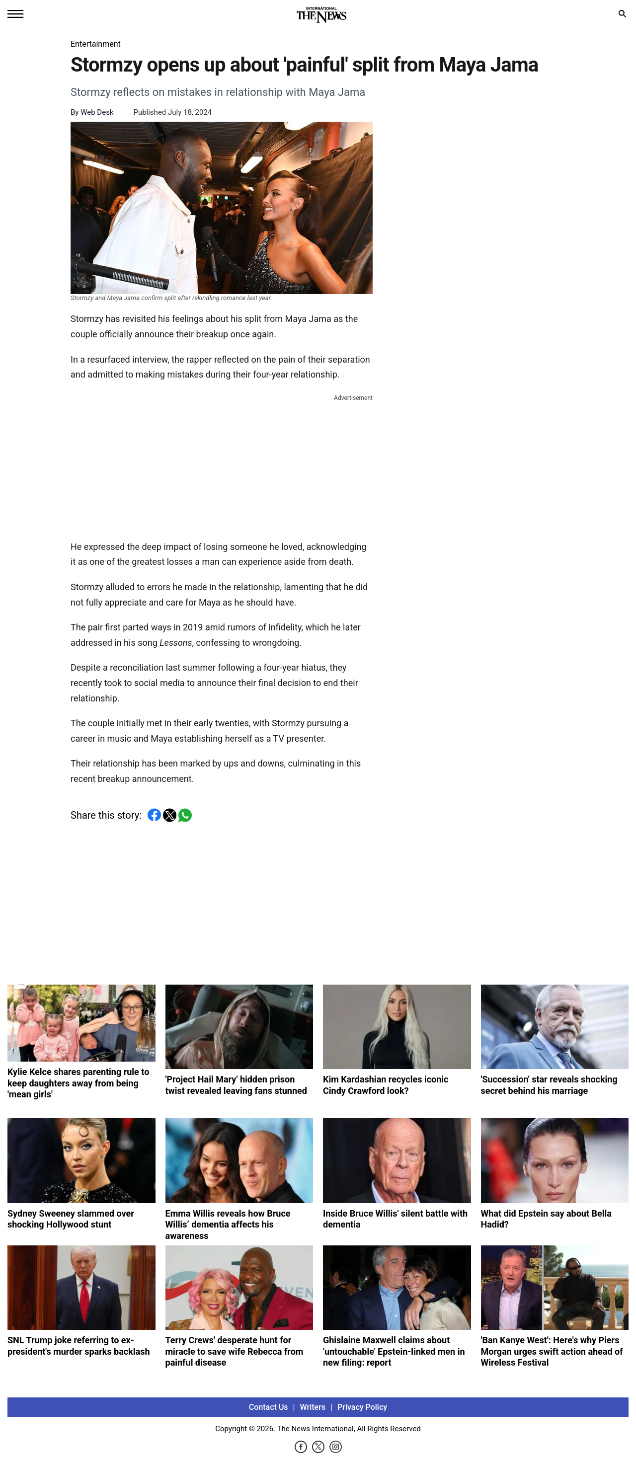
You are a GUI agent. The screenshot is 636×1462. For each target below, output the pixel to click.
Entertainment (96, 44)
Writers (312, 1407)
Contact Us (268, 1407)
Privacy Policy (362, 1407)
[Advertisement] (221, 465)
